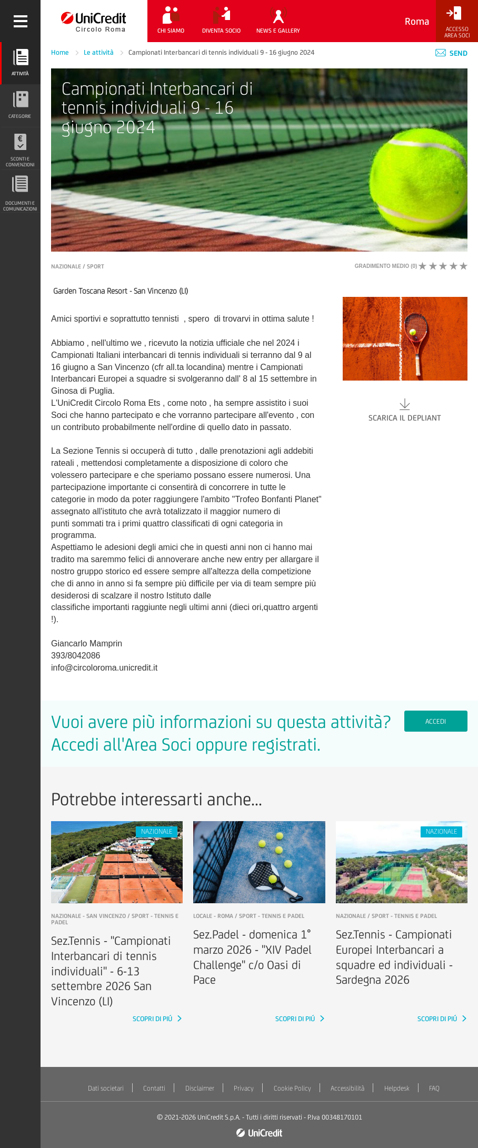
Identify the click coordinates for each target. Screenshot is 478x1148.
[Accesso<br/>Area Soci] (457, 22)
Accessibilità (347, 1088)
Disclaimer (199, 1088)
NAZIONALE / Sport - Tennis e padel (386, 916)
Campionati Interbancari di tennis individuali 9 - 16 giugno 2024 (221, 52)
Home (61, 52)
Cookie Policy (292, 1088)
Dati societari (106, 1088)
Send (451, 53)
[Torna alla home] (94, 21)
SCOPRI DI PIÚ (153, 1019)
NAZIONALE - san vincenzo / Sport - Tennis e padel (114, 919)
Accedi (435, 721)
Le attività (99, 52)
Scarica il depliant (405, 409)
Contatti (154, 1088)
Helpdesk (397, 1088)
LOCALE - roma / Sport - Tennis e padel (248, 916)
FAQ (434, 1088)
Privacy (244, 1088)
